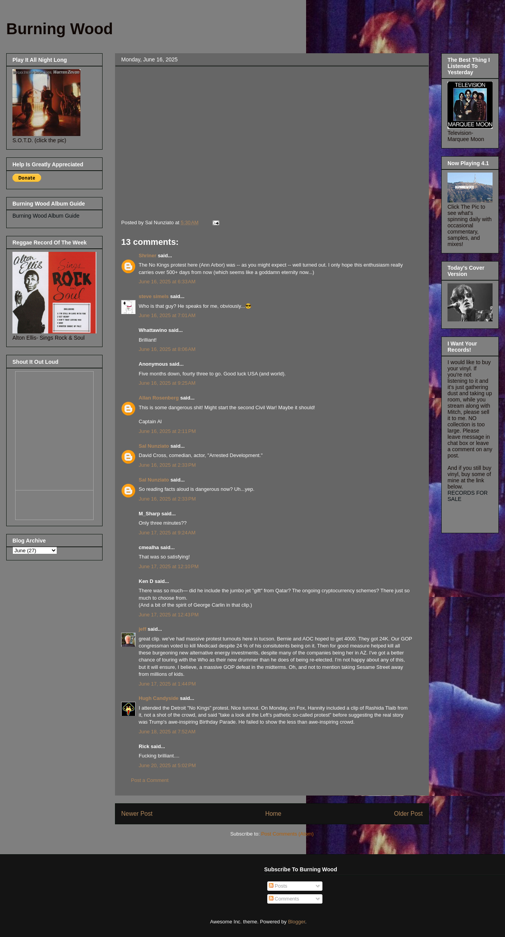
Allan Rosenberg (159, 398)
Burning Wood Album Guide (46, 216)
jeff (142, 629)
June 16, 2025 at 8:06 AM (167, 349)
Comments (284, 899)
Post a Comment (150, 780)
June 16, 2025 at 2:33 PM (167, 465)
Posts (278, 886)
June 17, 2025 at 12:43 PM (169, 615)
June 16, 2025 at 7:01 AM (167, 315)
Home (273, 813)
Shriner (148, 255)
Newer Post (137, 813)
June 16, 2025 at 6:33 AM (167, 281)
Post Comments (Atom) (287, 834)
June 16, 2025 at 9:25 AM (167, 383)
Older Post (408, 813)
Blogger (296, 922)
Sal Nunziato (154, 446)
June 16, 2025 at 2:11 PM (167, 431)
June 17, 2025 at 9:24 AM (167, 533)
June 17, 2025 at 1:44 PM (167, 684)
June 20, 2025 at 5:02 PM (167, 765)
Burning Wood (59, 28)
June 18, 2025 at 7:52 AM (167, 732)
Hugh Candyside (159, 698)
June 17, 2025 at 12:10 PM (169, 566)
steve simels (154, 296)
